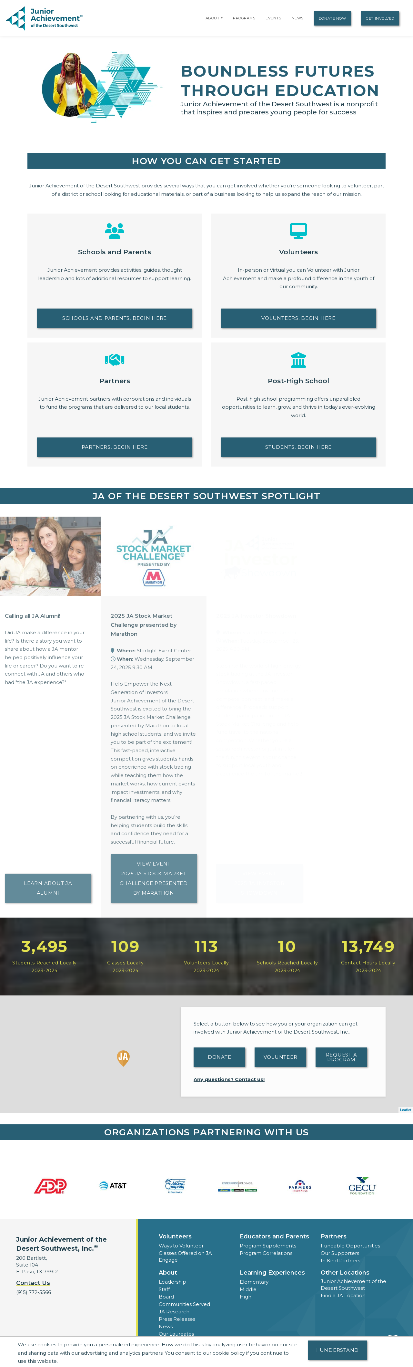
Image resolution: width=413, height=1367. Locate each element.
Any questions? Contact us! (229, 1079)
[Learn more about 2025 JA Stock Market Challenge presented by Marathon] (154, 556)
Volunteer (280, 1057)
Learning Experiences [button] (272, 1272)
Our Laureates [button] (176, 1334)
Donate (219, 1057)
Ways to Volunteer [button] (181, 1246)
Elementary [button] (254, 1282)
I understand (337, 1350)
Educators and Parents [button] (274, 1236)
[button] (222, 18)
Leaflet (405, 1110)
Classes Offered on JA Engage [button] (185, 1256)
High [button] (245, 1297)
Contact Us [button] (33, 1283)
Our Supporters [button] (340, 1253)
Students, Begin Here (298, 447)
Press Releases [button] (177, 1319)
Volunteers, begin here (298, 318)
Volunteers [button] (175, 1236)
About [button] (168, 1272)
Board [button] (166, 1297)
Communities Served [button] (184, 1304)
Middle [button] (248, 1289)
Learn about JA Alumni (48, 888)
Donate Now (332, 18)
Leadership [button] (172, 1282)
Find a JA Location (343, 1295)
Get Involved (380, 18)
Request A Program (341, 1057)
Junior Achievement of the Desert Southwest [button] (353, 1284)
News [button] (166, 1326)
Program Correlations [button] (266, 1253)
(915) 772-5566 (33, 1292)
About (213, 18)
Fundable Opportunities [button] (350, 1246)
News (298, 18)
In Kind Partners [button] (340, 1260)
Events (273, 18)
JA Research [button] (174, 1312)
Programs (244, 18)
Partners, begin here (115, 447)
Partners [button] (334, 1236)
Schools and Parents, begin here (114, 318)
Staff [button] (164, 1289)
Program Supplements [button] (268, 1246)
